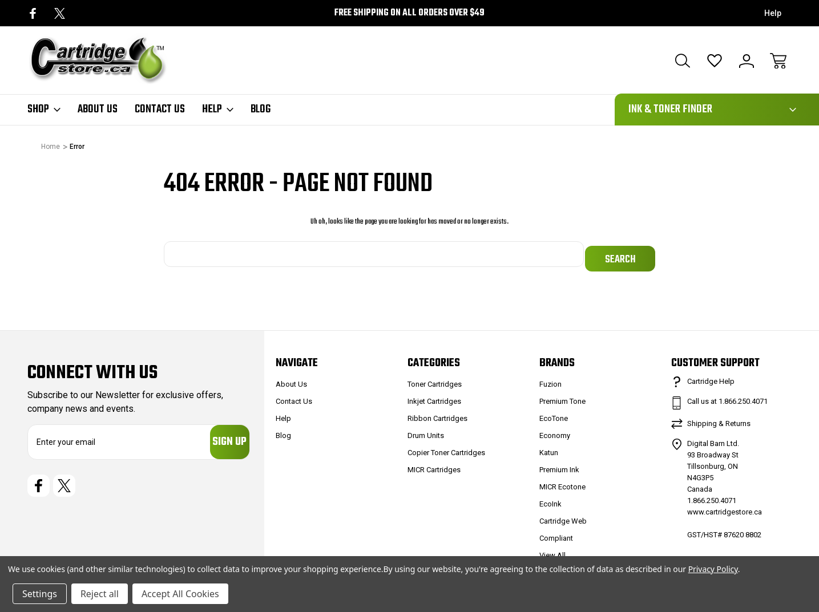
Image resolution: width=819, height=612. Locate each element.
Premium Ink (559, 464)
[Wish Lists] (714, 61)
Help (772, 13)
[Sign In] (746, 61)
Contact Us (160, 109)
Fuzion (550, 379)
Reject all (99, 593)
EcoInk (550, 499)
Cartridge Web (563, 516)
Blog (261, 109)
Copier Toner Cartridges (446, 447)
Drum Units (426, 430)
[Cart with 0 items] (778, 61)
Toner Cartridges (435, 379)
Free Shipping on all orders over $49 (409, 13)
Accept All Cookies (180, 593)
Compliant (556, 533)
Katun (548, 447)
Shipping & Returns (719, 418)
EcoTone (553, 413)
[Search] (682, 61)
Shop (43, 109)
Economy (554, 430)
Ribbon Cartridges (437, 413)
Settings (39, 593)
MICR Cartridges (434, 464)
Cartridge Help (711, 376)
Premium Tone (562, 396)
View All (552, 550)
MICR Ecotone (562, 481)
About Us (98, 109)
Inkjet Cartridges (434, 396)
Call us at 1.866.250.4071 (727, 396)
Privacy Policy (713, 569)
